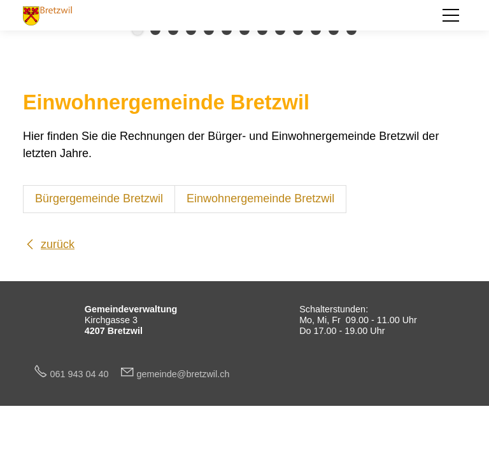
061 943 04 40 (84, 374)
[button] (451, 15)
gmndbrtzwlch (183, 374)
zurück (57, 244)
